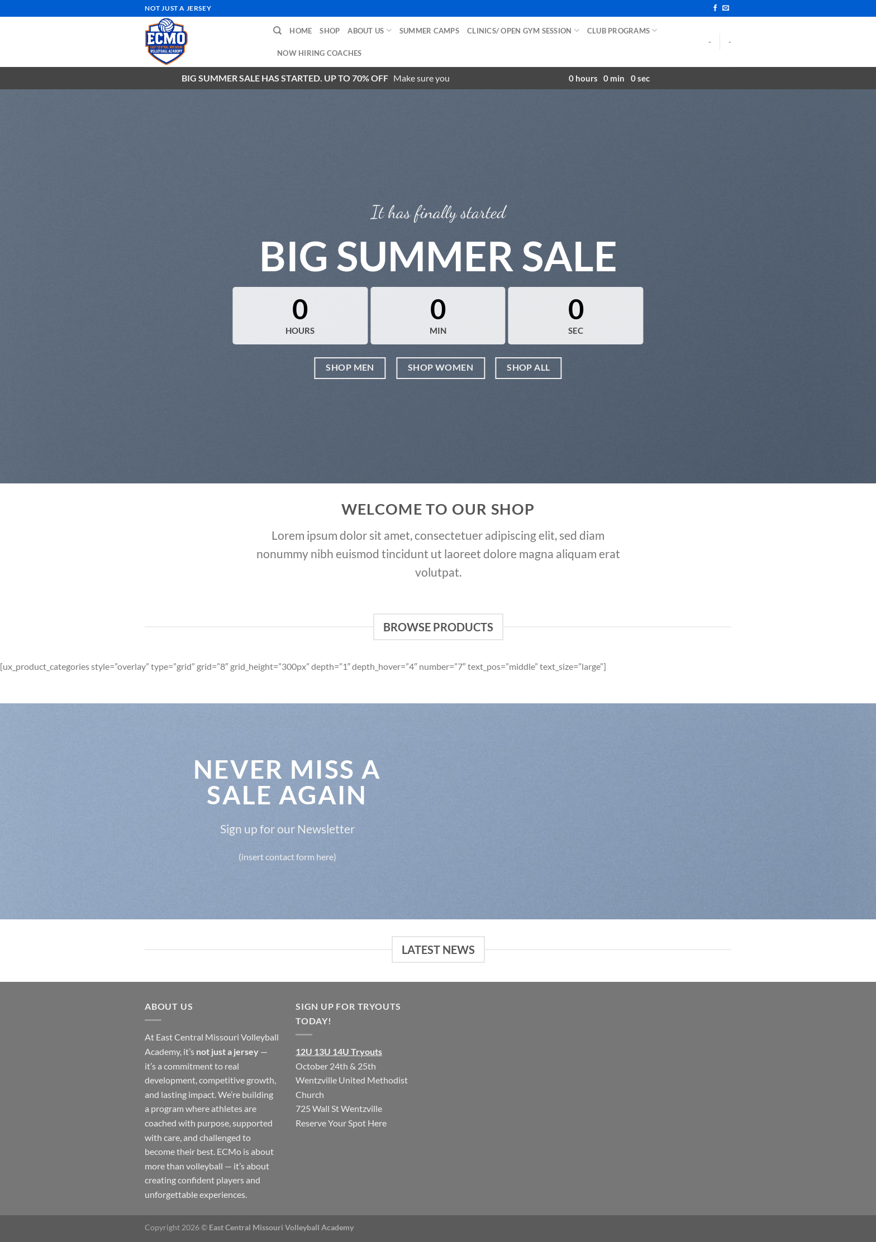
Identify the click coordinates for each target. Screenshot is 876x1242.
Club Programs (622, 30)
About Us (369, 30)
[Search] (277, 30)
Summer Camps (429, 30)
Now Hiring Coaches (319, 53)
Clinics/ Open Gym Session (523, 30)
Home (300, 30)
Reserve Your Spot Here (341, 1123)
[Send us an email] (725, 8)
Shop (330, 30)
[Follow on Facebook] (715, 8)
